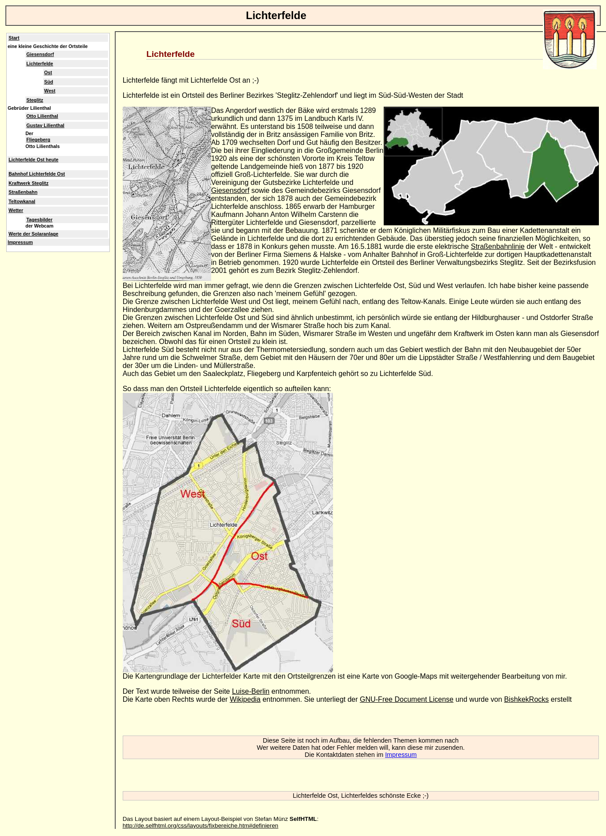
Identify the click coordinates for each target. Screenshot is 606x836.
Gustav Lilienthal (45, 125)
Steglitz (34, 100)
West (49, 90)
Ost (48, 72)
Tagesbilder (39, 219)
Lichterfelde (39, 63)
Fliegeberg (38, 139)
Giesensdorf (230, 190)
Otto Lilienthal (42, 116)
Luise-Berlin (250, 691)
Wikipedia (245, 699)
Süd (48, 81)
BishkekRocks (526, 699)
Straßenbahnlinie (498, 246)
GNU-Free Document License (406, 699)
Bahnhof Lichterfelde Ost (36, 173)
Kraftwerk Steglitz (28, 183)
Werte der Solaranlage (33, 233)
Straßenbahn (22, 192)
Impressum (401, 754)
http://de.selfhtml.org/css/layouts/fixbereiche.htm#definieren (200, 825)
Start (13, 37)
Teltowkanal (21, 201)
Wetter (15, 210)
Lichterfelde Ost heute (33, 159)
